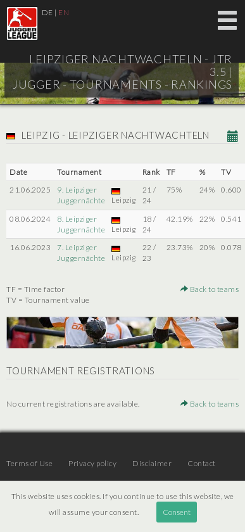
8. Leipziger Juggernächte (81, 224)
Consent (177, 512)
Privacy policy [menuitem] (92, 463)
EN (63, 12)
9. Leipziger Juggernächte (81, 195)
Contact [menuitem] (201, 463)
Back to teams (209, 289)
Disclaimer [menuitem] (152, 463)
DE (47, 12)
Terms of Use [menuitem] (29, 463)
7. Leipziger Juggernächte (81, 253)
